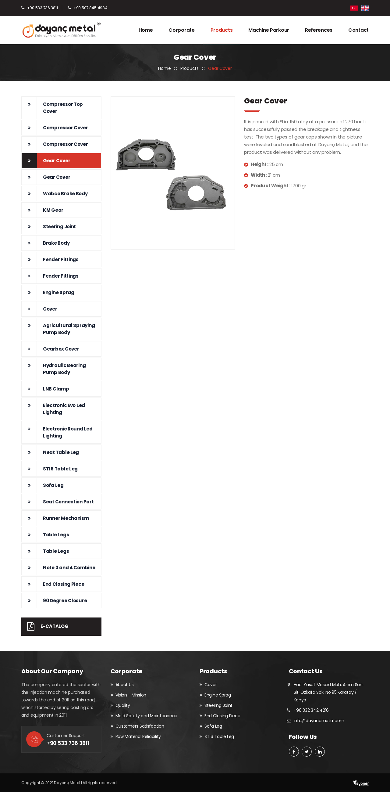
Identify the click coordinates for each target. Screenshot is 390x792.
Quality (122, 705)
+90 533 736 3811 (42, 8)
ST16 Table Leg (60, 469)
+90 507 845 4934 (90, 8)
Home (146, 30)
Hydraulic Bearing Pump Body (64, 369)
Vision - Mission (131, 695)
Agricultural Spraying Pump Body (69, 329)
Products (222, 30)
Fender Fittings (61, 259)
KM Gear (53, 210)
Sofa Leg (53, 485)
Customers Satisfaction (139, 726)
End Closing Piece (63, 584)
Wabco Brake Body (65, 193)
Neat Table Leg (61, 452)
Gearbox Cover (61, 349)
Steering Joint (59, 226)
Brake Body (56, 243)
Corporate (181, 30)
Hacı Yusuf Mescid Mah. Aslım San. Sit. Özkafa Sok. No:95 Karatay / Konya (328, 692)
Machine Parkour (268, 30)
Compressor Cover (65, 127)
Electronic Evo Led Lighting (64, 409)
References (318, 30)
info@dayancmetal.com (319, 721)
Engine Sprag (58, 292)
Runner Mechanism (66, 518)
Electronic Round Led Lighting (68, 432)
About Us (124, 685)
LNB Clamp (56, 389)
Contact (358, 30)
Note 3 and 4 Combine (69, 567)
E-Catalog (45, 626)
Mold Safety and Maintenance (146, 716)
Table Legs (56, 534)
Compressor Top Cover (63, 107)
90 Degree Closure (65, 600)
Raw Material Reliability (138, 736)
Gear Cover (56, 160)
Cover (50, 309)
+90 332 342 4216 (311, 710)
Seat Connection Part (68, 502)
